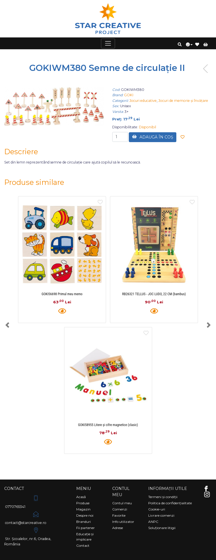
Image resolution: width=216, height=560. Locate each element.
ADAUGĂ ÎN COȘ (152, 137)
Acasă (81, 497)
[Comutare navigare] (108, 43)
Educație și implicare (85, 536)
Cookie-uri (156, 509)
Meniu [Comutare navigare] (83, 488)
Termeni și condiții (162, 497)
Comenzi (119, 509)
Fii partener (85, 528)
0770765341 (22, 501)
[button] (180, 44)
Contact (82, 545)
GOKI (128, 95)
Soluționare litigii (162, 528)
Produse (82, 503)
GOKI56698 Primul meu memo (62, 294)
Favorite (118, 515)
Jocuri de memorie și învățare (183, 100)
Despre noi (84, 515)
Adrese (117, 528)
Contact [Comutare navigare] (14, 488)
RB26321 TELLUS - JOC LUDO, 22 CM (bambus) (154, 294)
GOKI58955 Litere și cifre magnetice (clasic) (108, 425)
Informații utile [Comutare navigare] (167, 488)
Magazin (83, 509)
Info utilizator (123, 521)
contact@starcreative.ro (25, 517)
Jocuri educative (143, 100)
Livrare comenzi (161, 515)
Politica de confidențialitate (170, 503)
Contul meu (122, 503)
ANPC (153, 521)
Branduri (83, 521)
